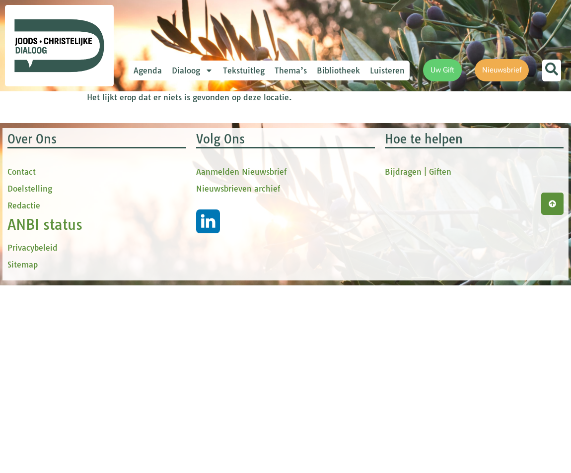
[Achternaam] (221, 254)
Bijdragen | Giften (418, 376)
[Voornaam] (221, 188)
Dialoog (192, 70)
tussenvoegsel (180, 205)
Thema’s (291, 70)
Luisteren (387, 70)
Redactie (23, 409)
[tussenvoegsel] (221, 221)
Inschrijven (221, 280)
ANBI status (44, 428)
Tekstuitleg (244, 70)
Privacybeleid (32, 452)
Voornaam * (175, 173)
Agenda (148, 70)
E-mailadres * (178, 140)
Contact (21, 376)
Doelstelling (29, 393)
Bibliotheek (338, 70)
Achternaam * (178, 239)
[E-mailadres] (221, 155)
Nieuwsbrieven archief (238, 393)
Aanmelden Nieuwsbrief (241, 376)
